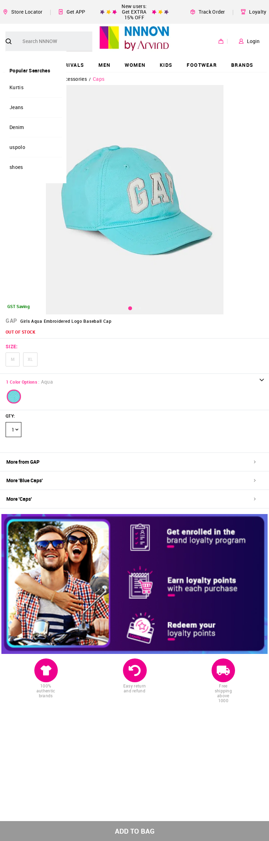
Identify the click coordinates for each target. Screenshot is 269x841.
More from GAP (131, 461)
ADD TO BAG (134, 831)
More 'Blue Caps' (131, 480)
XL (30, 359)
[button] (14, 397)
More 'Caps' (131, 499)
